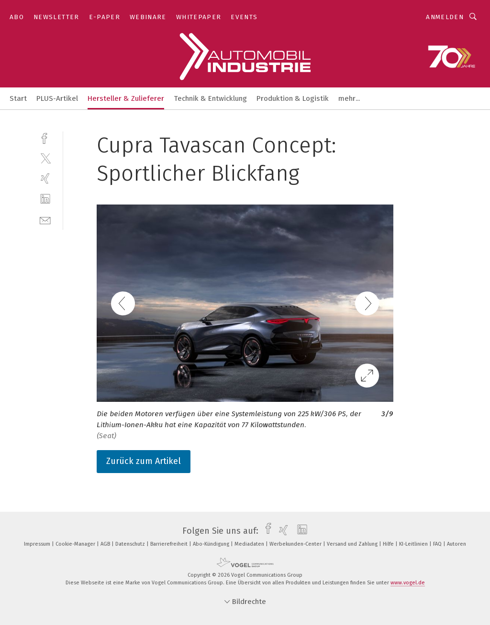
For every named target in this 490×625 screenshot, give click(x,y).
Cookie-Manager (76, 544)
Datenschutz (130, 544)
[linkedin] (45, 199)
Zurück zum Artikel (143, 461)
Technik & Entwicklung (210, 98)
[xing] (45, 178)
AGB (105, 544)
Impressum (38, 544)
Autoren (456, 544)
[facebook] (45, 137)
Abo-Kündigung (212, 544)
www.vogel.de (407, 583)
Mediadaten (250, 544)
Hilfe (389, 544)
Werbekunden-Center (296, 544)
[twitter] (45, 158)
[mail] (45, 220)
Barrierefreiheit (169, 544)
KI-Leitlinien (414, 544)
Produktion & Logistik (292, 98)
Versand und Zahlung (353, 544)
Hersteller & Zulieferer (126, 98)
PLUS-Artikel (57, 98)
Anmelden (445, 17)
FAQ (438, 544)
